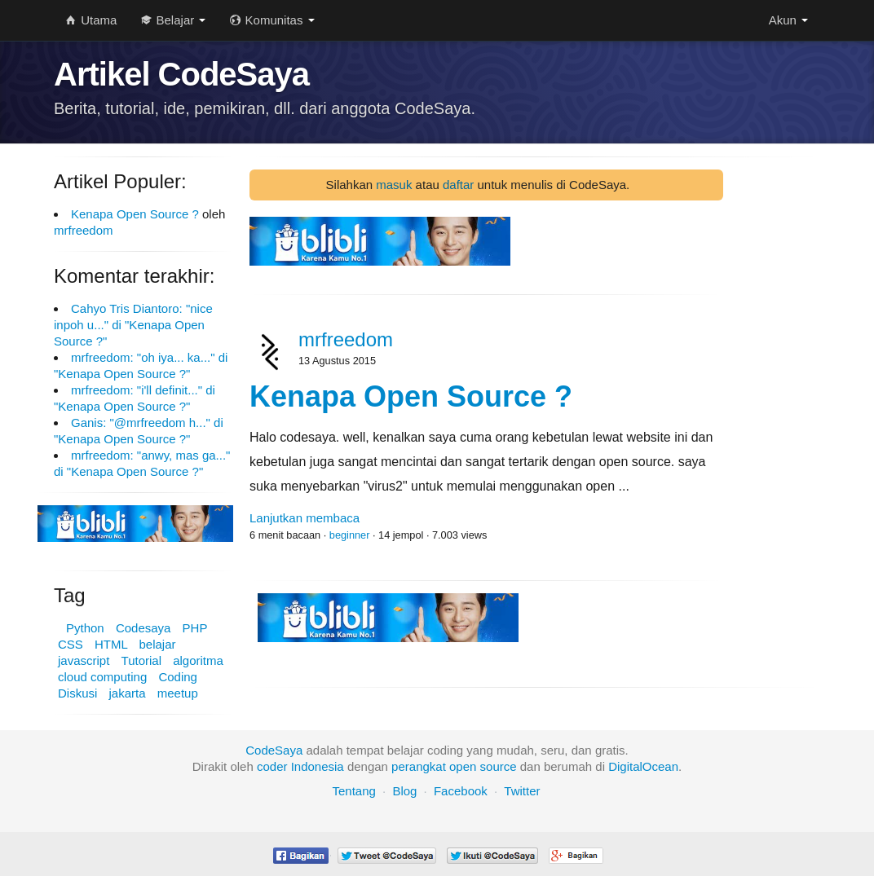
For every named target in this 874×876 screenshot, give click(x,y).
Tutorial (141, 660)
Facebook (461, 791)
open (462, 766)
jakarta (127, 693)
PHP (195, 628)
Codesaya (143, 628)
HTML (111, 644)
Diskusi (77, 693)
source (498, 766)
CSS (70, 644)
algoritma (198, 660)
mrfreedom (83, 230)
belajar (157, 644)
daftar (458, 184)
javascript (83, 660)
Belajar (173, 20)
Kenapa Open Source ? (135, 214)
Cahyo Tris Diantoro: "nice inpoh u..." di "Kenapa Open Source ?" (133, 325)
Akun (788, 20)
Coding (177, 677)
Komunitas (272, 20)
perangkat (418, 766)
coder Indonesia (300, 766)
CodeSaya (273, 750)
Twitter (522, 791)
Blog (404, 791)
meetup (177, 693)
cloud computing (102, 677)
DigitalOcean (643, 766)
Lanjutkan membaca (304, 518)
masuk (394, 184)
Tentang (353, 791)
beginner (349, 535)
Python (85, 628)
